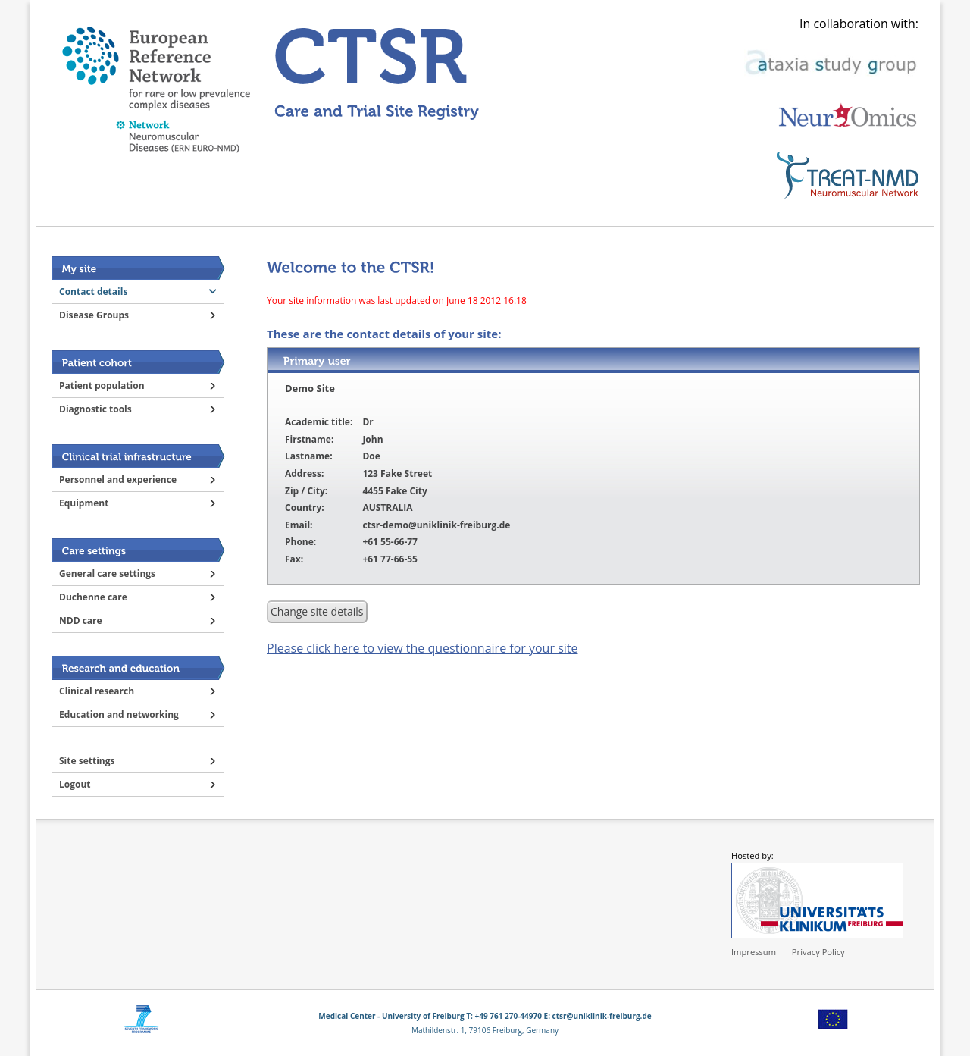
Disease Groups (94, 315)
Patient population (102, 385)
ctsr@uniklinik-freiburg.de (602, 1016)
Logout (75, 784)
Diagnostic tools (95, 409)
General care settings (107, 573)
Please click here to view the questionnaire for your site (422, 648)
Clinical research (96, 691)
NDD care (80, 620)
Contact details (93, 291)
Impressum (753, 951)
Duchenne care (93, 597)
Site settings (86, 760)
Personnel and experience (118, 479)
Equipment (83, 503)
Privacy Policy (818, 951)
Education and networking (119, 714)
